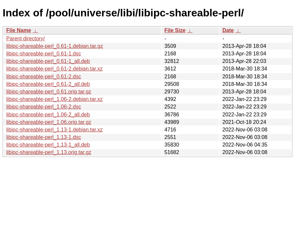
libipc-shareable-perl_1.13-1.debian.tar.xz (54, 129)
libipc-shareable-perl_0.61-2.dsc (43, 76)
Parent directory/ (25, 38)
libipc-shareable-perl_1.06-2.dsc (43, 106)
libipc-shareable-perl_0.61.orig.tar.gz (48, 91)
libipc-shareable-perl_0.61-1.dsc (43, 53)
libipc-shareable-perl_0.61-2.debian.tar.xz (54, 68)
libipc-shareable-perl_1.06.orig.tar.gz (48, 122)
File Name (18, 30)
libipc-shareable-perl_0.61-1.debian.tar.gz (54, 46)
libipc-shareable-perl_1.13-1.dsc (43, 137)
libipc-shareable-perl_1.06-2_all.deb (48, 114)
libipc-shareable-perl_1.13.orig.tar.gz (48, 152)
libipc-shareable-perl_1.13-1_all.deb (48, 145)
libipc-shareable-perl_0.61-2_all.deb (48, 84)
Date (228, 30)
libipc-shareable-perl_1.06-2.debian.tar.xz (54, 99)
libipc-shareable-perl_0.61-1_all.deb (48, 61)
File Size (175, 30)
